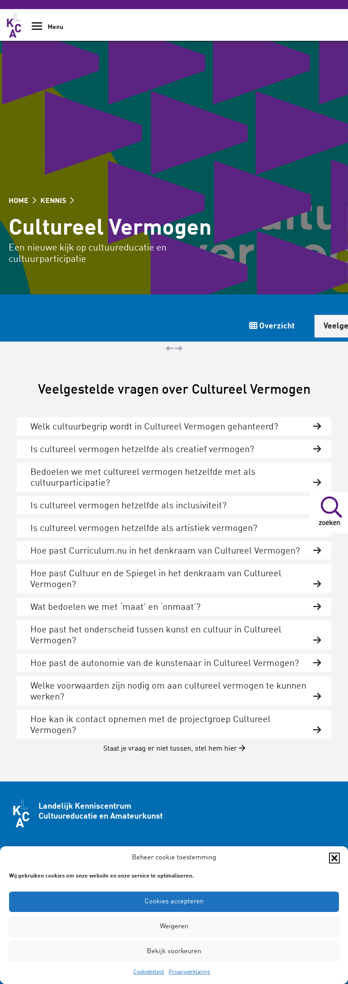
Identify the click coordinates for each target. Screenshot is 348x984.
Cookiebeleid (148, 972)
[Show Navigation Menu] (37, 29)
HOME (22, 201)
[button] (334, 858)
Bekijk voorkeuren (174, 951)
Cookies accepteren (174, 901)
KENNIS (57, 201)
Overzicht (272, 326)
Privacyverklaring (189, 972)
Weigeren (174, 926)
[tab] (174, 426)
